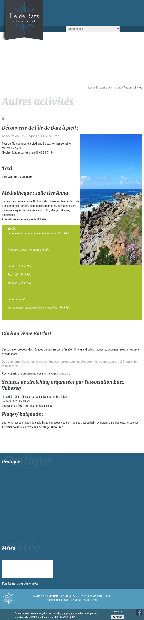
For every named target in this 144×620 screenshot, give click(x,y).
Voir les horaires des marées (20, 583)
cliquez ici (63, 373)
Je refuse (118, 616)
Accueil (92, 87)
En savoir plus (66, 616)
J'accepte (117, 611)
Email (108, 596)
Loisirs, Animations (110, 87)
